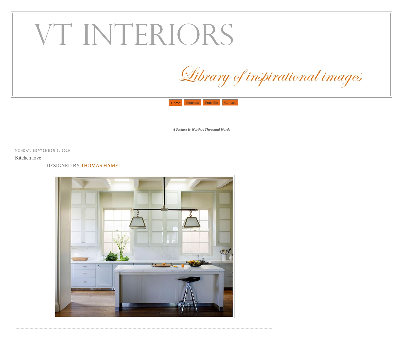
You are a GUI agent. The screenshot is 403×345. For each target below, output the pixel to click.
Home (175, 103)
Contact (230, 102)
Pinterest (192, 102)
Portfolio (211, 102)
